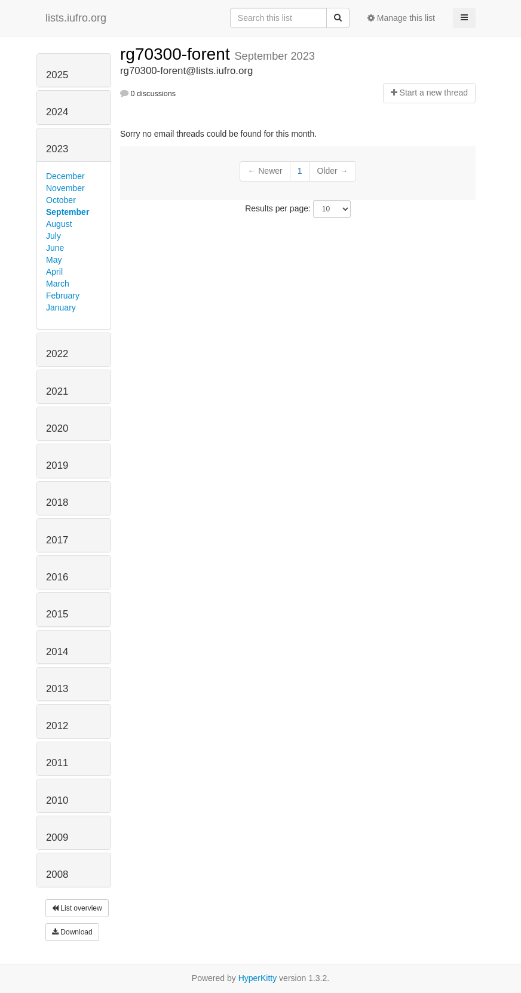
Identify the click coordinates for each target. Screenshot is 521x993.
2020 (57, 428)
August (59, 224)
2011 (57, 762)
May (54, 260)
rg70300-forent (177, 54)
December (65, 176)
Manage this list (401, 18)
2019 (57, 465)
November (65, 188)
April (54, 271)
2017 (57, 540)
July (53, 236)
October (61, 200)
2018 (57, 502)
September (67, 212)
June (55, 248)
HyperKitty (257, 978)
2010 (57, 800)
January (61, 307)
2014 (57, 651)
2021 (57, 391)
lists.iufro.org (75, 18)
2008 (57, 874)
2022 (57, 353)
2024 (57, 112)
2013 (57, 688)
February (62, 295)
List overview (77, 908)
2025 (57, 75)
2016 (57, 577)
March (57, 283)
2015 (57, 614)
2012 (57, 725)
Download (72, 932)
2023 (57, 149)
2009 (57, 837)
